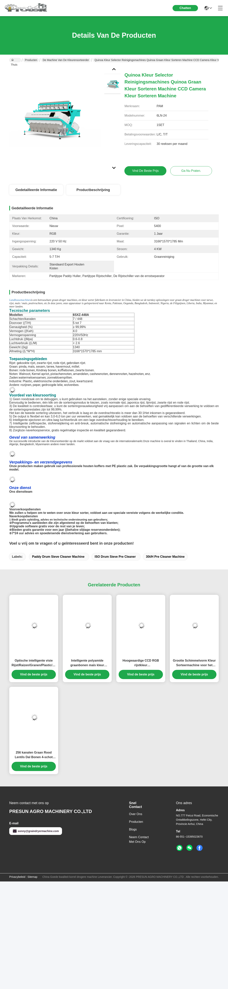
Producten (31, 60)
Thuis (14, 60)
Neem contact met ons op (139, 839)
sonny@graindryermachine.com (35, 831)
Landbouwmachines (20, 300)
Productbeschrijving (93, 190)
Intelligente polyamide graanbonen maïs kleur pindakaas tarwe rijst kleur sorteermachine (87, 663)
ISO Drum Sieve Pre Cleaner (115, 556)
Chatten (185, 8)
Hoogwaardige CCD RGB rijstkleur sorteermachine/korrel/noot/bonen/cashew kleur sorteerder (141, 663)
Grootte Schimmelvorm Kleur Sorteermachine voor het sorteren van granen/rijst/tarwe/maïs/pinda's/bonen (194, 663)
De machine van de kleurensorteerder (66, 60)
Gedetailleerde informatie (36, 190)
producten (136, 821)
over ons (135, 814)
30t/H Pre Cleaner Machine (165, 556)
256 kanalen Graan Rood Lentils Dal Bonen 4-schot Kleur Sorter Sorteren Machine (34, 755)
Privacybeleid (17, 876)
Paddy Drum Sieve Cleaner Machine (58, 556)
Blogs (133, 829)
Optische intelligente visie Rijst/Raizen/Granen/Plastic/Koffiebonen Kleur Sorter (34, 663)
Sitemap (32, 876)
